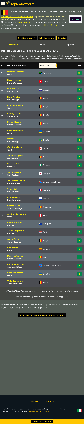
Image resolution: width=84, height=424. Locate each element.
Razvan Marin (13, 205)
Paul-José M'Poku (15, 264)
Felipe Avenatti (14, 222)
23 (79, 73)
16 (79, 90)
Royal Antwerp (14, 183)
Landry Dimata (14, 113)
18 (79, 81)
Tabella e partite (46, 38)
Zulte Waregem (14, 83)
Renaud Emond (14, 122)
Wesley (10, 138)
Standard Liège (14, 124)
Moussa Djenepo (15, 256)
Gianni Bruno (13, 239)
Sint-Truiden (13, 175)
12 (79, 148)
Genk (9, 74)
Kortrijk (10, 225)
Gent (9, 150)
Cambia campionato (42, 421)
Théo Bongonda (15, 281)
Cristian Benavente (16, 214)
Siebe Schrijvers (15, 155)
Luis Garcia (12, 247)
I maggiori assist (24, 22)
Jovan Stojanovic (15, 231)
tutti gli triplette (49, 25)
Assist (42, 44)
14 (79, 98)
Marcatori (14, 44)
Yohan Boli (12, 189)
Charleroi (11, 166)
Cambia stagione (27, 38)
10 (79, 198)
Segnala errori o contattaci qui (40, 411)
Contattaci (50, 401)
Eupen (10, 250)
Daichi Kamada (14, 172)
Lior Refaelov (13, 197)
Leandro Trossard (15, 105)
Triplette (70, 44)
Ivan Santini (13, 88)
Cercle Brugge (14, 242)
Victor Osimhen (14, 164)
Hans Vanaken (14, 97)
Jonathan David (14, 147)
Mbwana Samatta (15, 71)
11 (79, 173)
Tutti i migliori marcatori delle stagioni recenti (42, 315)
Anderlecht (12, 91)
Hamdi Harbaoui (14, 80)
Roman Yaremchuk (15, 272)
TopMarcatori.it (22, 4)
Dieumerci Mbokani (16, 180)
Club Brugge (13, 99)
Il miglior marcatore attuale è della (17, 16)
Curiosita (62, 38)
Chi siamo (35, 401)
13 (79, 115)
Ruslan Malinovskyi (16, 130)
